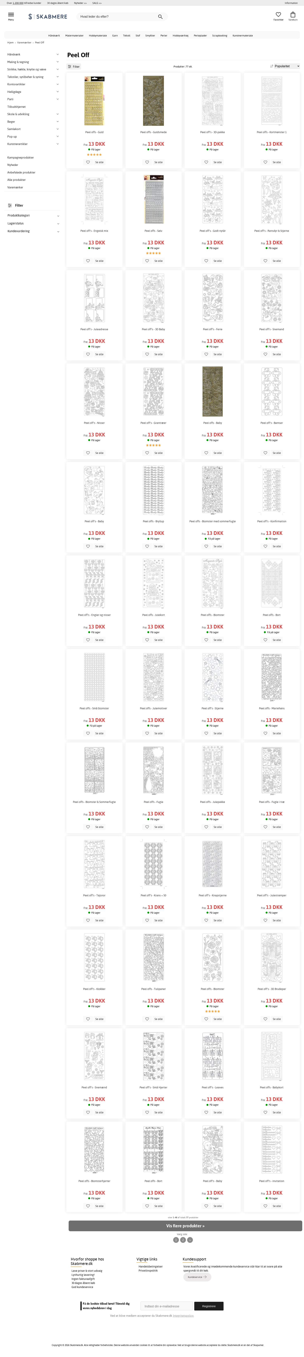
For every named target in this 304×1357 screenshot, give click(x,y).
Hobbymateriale (98, 35)
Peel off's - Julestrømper (271, 895)
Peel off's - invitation (271, 1181)
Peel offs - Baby (212, 422)
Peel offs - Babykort (271, 1087)
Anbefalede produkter (21, 172)
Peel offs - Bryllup (153, 521)
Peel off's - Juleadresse (94, 329)
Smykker (150, 35)
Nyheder (12, 165)
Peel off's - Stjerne (213, 708)
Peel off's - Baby (94, 521)
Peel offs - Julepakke (212, 802)
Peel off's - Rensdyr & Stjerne (271, 230)
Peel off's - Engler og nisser (94, 614)
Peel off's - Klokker (94, 989)
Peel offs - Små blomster (94, 708)
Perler (164, 35)
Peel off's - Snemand (271, 329)
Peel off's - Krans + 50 (153, 895)
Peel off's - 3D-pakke (212, 132)
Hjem (10, 42)
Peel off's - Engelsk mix (94, 230)
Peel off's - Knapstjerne (213, 895)
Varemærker (15, 187)
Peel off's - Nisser (94, 422)
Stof (138, 35)
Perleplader (200, 35)
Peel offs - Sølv (153, 230)
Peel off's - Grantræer (153, 422)
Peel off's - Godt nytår (213, 230)
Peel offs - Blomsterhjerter (94, 1181)
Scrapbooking (219, 35)
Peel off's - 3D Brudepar (272, 989)
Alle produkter (16, 180)
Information (291, 2)
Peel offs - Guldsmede (153, 132)
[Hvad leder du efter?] (122, 17)
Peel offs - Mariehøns (272, 708)
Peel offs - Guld (94, 132)
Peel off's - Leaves (213, 1087)
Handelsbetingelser (151, 1266)
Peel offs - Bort (272, 614)
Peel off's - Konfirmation (271, 521)
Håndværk (54, 35)
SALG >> (97, 2)
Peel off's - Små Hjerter (153, 1087)
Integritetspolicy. (183, 1315)
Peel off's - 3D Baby (153, 329)
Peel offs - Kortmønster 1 (272, 132)
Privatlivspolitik (148, 1270)
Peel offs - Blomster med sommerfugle (212, 521)
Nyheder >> (80, 2)
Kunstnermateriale (243, 35)
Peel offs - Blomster (212, 614)
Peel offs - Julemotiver (153, 708)
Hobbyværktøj (180, 35)
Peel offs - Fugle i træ (272, 802)
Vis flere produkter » (185, 1226)
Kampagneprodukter (20, 157)
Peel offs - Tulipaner (153, 989)
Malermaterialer (74, 35)
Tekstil (126, 35)
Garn (115, 35)
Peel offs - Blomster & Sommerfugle (94, 802)
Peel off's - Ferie (212, 329)
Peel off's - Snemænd (94, 1087)
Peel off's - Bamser (272, 422)
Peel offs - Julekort (153, 614)
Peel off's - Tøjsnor (94, 895)
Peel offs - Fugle (153, 802)
